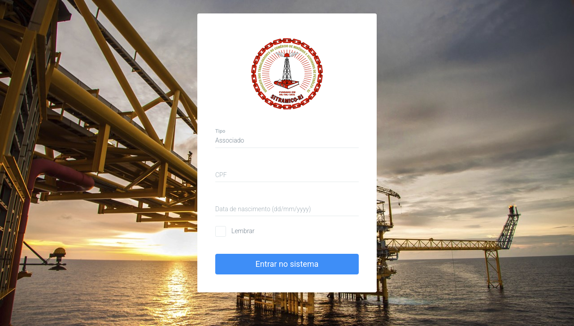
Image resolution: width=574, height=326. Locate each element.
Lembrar (242, 229)
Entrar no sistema (287, 262)
